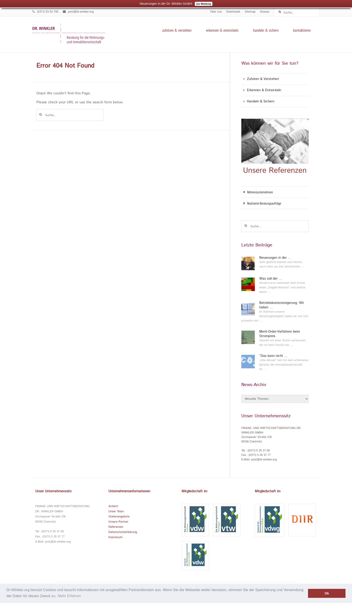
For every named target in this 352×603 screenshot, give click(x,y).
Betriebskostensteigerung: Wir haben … (281, 305)
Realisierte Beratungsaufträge (264, 203)
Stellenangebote (119, 517)
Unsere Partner (118, 522)
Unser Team (116, 511)
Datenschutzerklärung (122, 532)
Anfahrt (113, 506)
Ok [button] (327, 593)
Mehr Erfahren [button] (69, 596)
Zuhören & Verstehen (176, 30)
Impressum (115, 537)
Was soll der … (270, 278)
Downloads (233, 12)
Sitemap (250, 12)
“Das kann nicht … (273, 356)
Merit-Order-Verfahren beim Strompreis (279, 333)
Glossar (265, 12)
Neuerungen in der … (275, 258)
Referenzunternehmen (260, 192)
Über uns (216, 12)
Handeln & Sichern (266, 30)
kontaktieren (302, 30)
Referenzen (115, 527)
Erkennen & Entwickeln (222, 30)
